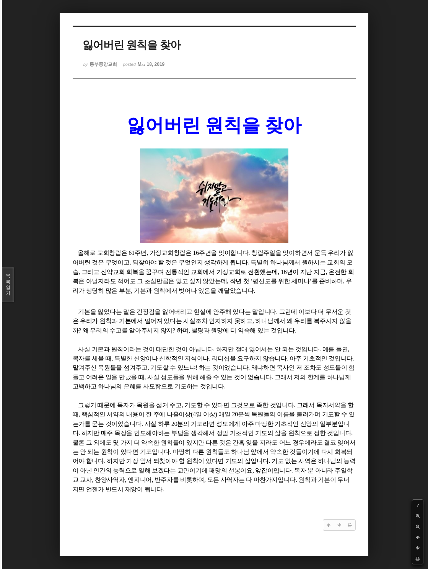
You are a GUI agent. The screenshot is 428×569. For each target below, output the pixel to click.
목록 (8, 284)
